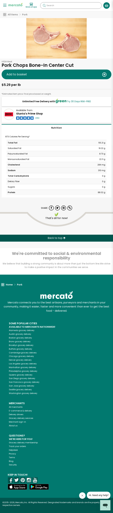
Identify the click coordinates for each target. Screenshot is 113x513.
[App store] (17, 487)
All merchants (16, 407)
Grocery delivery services (21, 418)
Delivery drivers (16, 414)
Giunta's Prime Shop (29, 113)
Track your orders (17, 446)
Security (13, 464)
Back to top (57, 238)
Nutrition (56, 127)
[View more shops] (31, 5)
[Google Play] (39, 487)
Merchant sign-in (17, 421)
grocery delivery (21, 330)
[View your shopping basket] (106, 5)
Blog (11, 461)
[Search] (71, 5)
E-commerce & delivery (20, 410)
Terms (12, 457)
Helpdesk (13, 450)
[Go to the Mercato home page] (15, 4)
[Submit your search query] (44, 5)
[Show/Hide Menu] (4, 5)
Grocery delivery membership (23, 442)
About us (13, 425)
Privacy (12, 453)
